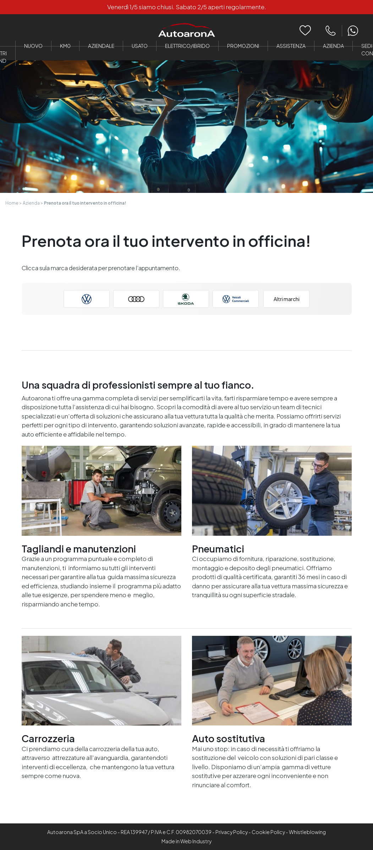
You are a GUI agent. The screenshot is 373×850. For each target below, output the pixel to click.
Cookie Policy (268, 832)
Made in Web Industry (186, 841)
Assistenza (291, 46)
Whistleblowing (307, 832)
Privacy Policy (231, 832)
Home (11, 203)
